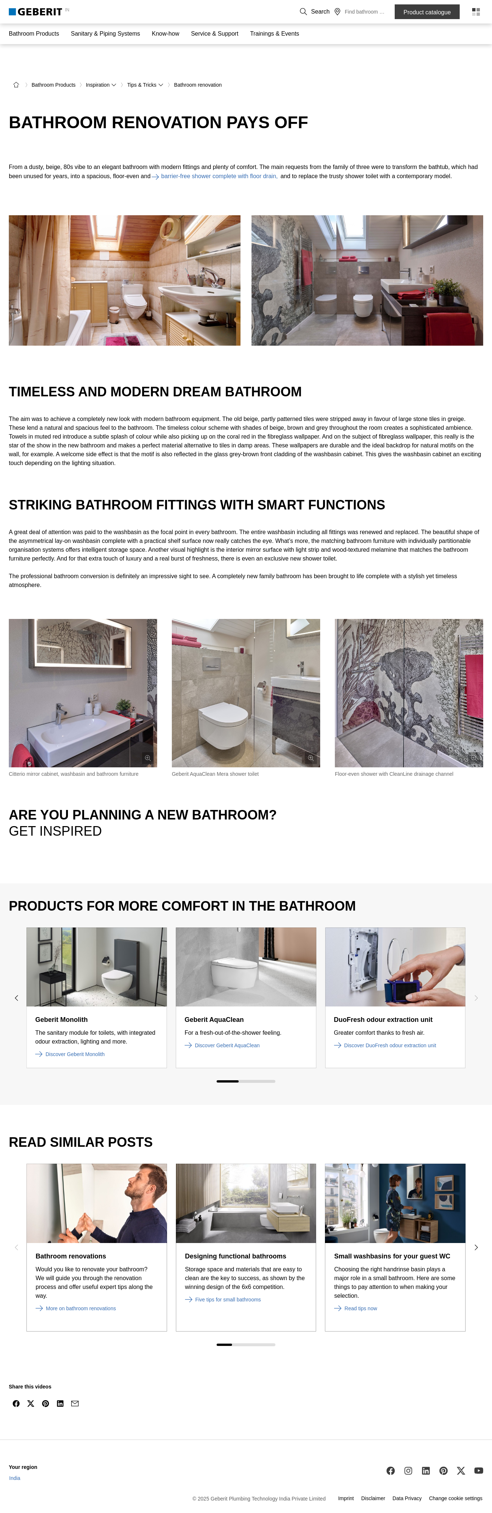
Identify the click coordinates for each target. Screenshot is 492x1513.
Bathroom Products (34, 33)
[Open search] (364, 11)
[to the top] (471, 1399)
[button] (364, 11)
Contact (285, 12)
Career (337, 12)
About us (311, 12)
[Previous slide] (16, 976)
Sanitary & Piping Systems (105, 33)
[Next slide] (476, 976)
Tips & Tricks (145, 63)
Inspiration (101, 63)
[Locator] (378, 11)
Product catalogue (427, 12)
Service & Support (214, 33)
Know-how (165, 33)
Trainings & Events (274, 33)
